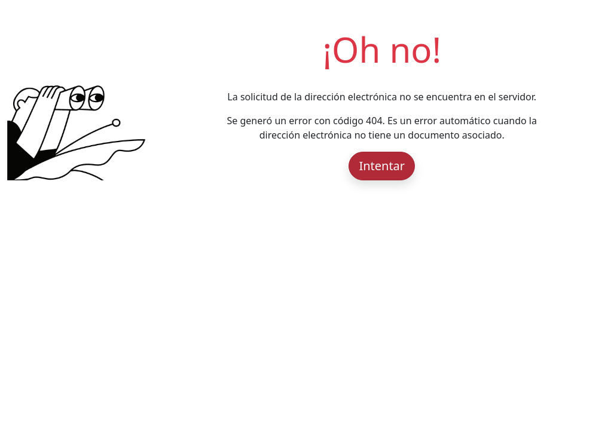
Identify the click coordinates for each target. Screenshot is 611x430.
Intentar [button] (382, 166)
